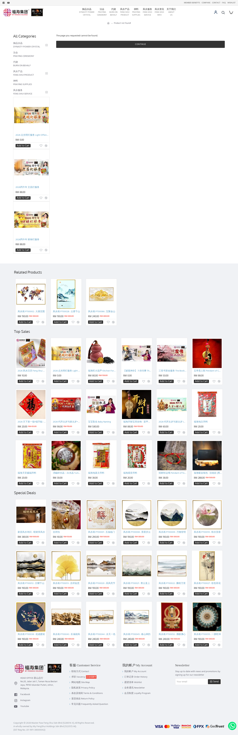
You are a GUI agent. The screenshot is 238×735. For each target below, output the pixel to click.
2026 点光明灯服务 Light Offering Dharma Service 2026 (32, 135)
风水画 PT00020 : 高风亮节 (101, 583)
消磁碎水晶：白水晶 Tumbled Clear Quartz (67, 473)
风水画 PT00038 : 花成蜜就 (31, 634)
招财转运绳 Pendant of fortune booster (172, 473)
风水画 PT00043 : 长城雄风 (66, 634)
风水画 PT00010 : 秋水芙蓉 (207, 532)
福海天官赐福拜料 (27, 473)
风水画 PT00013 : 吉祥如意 (66, 583)
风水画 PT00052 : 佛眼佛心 (172, 634)
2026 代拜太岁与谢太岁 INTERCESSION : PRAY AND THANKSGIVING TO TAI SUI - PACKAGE (172, 421)
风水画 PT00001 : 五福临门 (101, 532)
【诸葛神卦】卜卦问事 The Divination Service (137, 370)
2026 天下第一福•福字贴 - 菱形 (31, 421)
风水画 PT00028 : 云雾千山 (66, 311)
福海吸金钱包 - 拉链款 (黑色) (208, 473)
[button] (23, 145)
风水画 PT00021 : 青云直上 (136, 583)
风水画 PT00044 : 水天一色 (101, 634)
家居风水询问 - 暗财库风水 (31, 532)
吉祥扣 (56, 532)
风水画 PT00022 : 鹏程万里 (172, 583)
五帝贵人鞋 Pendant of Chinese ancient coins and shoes (208, 370)
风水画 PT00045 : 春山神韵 (136, 634)
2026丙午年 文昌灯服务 (27, 187)
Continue (140, 44)
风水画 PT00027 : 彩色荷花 (207, 583)
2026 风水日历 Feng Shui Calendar (31, 370)
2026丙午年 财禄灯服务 (27, 239)
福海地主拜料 (201, 421)
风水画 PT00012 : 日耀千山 (31, 583)
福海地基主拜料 (96, 473)
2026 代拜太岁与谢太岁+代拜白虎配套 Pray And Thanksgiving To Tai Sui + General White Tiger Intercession (67, 421)
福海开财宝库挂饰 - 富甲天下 (137, 421)
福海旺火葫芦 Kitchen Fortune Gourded (102, 370)
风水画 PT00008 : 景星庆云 (137, 532)
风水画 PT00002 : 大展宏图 (31, 311)
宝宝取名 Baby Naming (99, 421)
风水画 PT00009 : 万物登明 (172, 532)
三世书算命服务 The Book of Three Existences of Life (172, 370)
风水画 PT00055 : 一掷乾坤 (207, 634)
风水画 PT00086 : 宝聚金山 (101, 311)
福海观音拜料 (130, 473)
